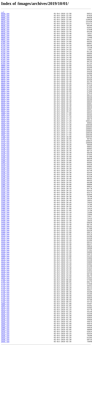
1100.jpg (5, 162)
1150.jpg (5, 186)
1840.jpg (5, 381)
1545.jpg (5, 298)
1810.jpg (5, 367)
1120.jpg (5, 172)
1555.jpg (5, 303)
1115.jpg (5, 169)
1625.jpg (5, 317)
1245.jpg (5, 212)
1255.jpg (5, 217)
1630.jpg (5, 319)
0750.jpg (5, 71)
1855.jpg (5, 389)
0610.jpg (5, 24)
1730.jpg (5, 348)
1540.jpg (5, 296)
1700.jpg (5, 334)
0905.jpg (5, 107)
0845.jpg (5, 98)
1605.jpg (5, 307)
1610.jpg (5, 310)
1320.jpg (5, 229)
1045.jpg (5, 155)
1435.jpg (5, 265)
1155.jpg (5, 188)
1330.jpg (5, 234)
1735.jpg (5, 350)
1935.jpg (5, 408)
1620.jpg (5, 315)
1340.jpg (5, 238)
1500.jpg (5, 276)
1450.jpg (5, 272)
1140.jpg (5, 181)
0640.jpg (5, 38)
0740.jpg (5, 67)
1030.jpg (5, 148)
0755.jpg (5, 74)
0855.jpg (5, 102)
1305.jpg (5, 222)
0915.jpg (5, 112)
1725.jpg (5, 346)
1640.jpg (5, 324)
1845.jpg (5, 384)
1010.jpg (5, 138)
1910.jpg (5, 396)
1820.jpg (5, 372)
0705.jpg (5, 50)
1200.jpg (5, 191)
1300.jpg (5, 219)
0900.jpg (5, 105)
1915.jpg (5, 398)
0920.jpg (5, 114)
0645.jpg (5, 40)
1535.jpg (5, 293)
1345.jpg (5, 241)
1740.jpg (5, 353)
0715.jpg (5, 55)
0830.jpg (5, 90)
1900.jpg (5, 391)
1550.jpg (5, 300)
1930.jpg (5, 405)
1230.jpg (5, 205)
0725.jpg (5, 59)
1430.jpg (5, 262)
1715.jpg (5, 341)
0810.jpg (5, 81)
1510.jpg (5, 281)
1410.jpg (5, 253)
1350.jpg (5, 243)
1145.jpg (5, 183)
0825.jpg (5, 88)
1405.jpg (5, 250)
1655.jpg (5, 331)
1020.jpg (5, 143)
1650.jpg (5, 329)
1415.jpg (5, 255)
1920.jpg (5, 401)
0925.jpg (5, 117)
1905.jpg (5, 393)
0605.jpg (5, 21)
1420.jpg (5, 257)
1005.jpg (5, 136)
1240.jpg (5, 210)
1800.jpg (5, 362)
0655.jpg (5, 45)
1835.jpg (5, 379)
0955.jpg (5, 131)
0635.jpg (5, 36)
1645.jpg (5, 327)
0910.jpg (5, 110)
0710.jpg (5, 52)
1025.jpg (5, 145)
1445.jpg (5, 269)
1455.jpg (5, 274)
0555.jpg (5, 17)
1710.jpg (5, 338)
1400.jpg (5, 248)
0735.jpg (5, 64)
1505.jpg (5, 279)
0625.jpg (5, 31)
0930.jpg (5, 119)
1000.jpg (5, 133)
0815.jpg (5, 83)
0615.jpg (5, 26)
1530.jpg (5, 291)
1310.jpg (5, 224)
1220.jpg (5, 200)
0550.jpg (5, 14)
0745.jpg (5, 69)
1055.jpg (5, 160)
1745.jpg (5, 355)
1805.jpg (5, 365)
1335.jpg (5, 236)
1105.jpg (5, 164)
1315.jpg (5, 226)
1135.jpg (5, 179)
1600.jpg (5, 305)
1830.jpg (5, 377)
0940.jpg (5, 124)
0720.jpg (5, 57)
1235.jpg (5, 207)
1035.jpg (5, 150)
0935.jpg (5, 121)
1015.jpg (5, 141)
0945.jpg (5, 126)
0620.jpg (5, 28)
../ (2, 12)
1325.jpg (5, 231)
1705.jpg (5, 336)
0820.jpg (5, 86)
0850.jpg (5, 100)
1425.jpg (5, 260)
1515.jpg (5, 284)
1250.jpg (5, 214)
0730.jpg (5, 62)
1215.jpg (5, 198)
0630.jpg (5, 33)
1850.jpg (5, 386)
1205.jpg (5, 193)
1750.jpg (5, 358)
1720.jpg (5, 343)
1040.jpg (5, 152)
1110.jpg (5, 167)
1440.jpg (5, 267)
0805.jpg (5, 79)
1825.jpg (5, 374)
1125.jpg (5, 174)
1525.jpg (5, 288)
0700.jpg (5, 48)
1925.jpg (5, 403)
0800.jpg (5, 76)
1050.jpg (5, 157)
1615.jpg (5, 312)
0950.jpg (5, 129)
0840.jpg (5, 95)
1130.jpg (5, 176)
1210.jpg (5, 195)
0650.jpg (5, 43)
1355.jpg (5, 245)
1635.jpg (5, 322)
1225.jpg (5, 203)
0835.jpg (5, 93)
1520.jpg (5, 286)
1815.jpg (5, 370)
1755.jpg (5, 360)
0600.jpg (5, 19)
